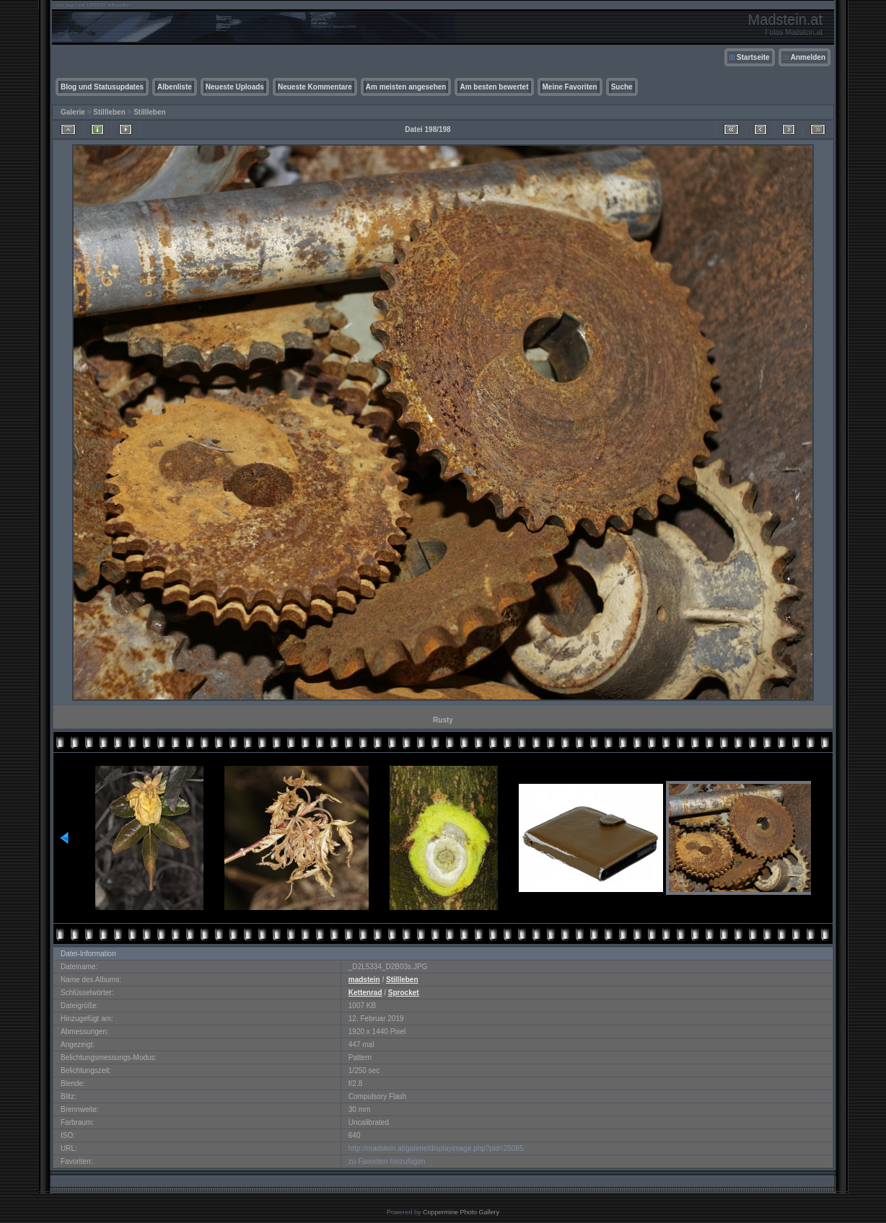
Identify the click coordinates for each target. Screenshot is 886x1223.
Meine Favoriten (570, 87)
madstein (364, 980)
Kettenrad (365, 993)
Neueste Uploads (235, 87)
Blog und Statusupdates (102, 87)
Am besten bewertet (494, 87)
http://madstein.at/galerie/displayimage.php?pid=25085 (436, 1148)
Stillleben (109, 112)
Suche (622, 87)
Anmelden (808, 57)
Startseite (753, 57)
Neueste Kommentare (315, 87)
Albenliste (174, 87)
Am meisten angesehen (406, 87)
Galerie (73, 112)
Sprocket (403, 993)
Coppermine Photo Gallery (461, 1212)
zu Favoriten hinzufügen (387, 1161)
